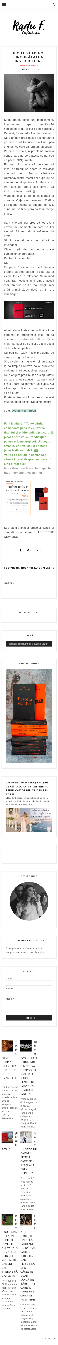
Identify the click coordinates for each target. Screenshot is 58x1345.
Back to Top (48, 1339)
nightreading (29, 65)
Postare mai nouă (16, 567)
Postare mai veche (41, 567)
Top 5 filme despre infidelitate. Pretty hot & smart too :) (10, 1062)
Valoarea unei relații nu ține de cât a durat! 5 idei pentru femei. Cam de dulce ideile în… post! (28, 788)
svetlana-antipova (24, 410)
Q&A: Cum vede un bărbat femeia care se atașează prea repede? (28, 1153)
